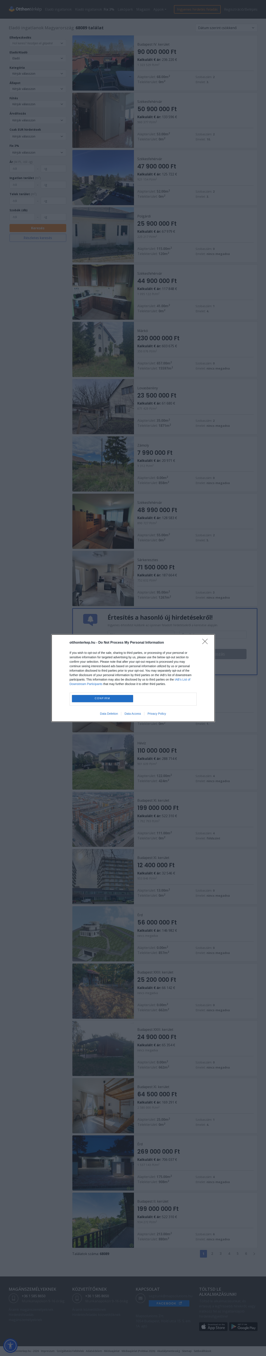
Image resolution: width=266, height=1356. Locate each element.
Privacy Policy (156, 713)
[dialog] (133, 678)
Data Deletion (109, 713)
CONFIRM (102, 698)
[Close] (206, 643)
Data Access (132, 713)
